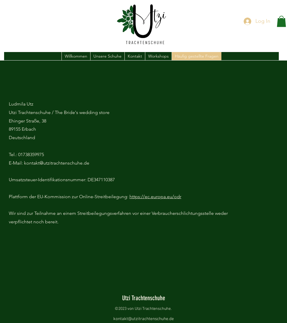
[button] (281, 21)
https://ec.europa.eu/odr (155, 196)
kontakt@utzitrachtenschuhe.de (143, 319)
